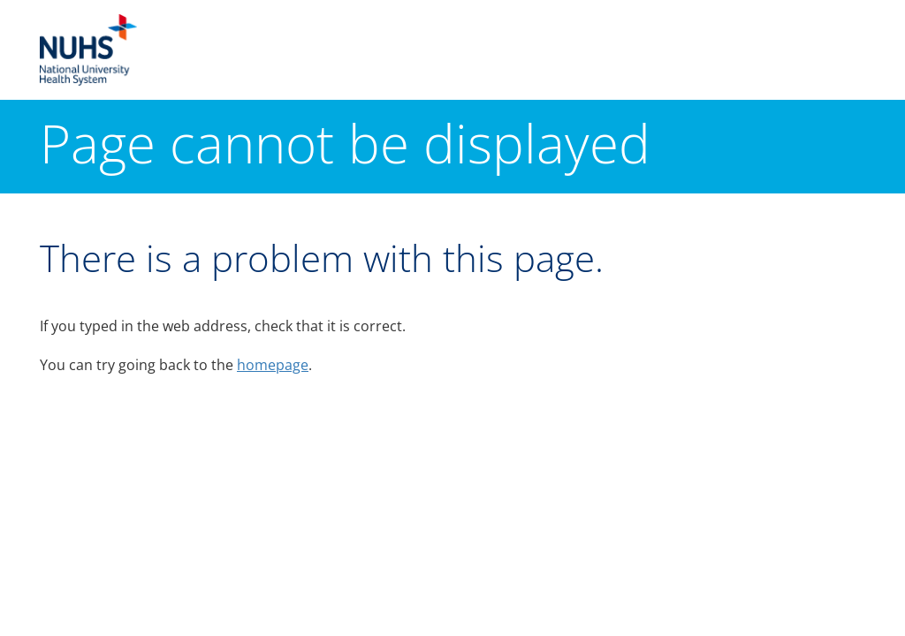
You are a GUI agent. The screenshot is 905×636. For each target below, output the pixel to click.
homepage (272, 365)
